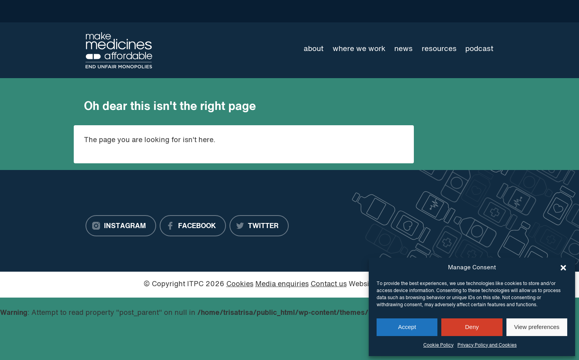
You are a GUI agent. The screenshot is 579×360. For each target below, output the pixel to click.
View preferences (537, 326)
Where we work (359, 49)
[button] (563, 268)
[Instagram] (121, 225)
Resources (439, 49)
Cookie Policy (438, 345)
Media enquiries (282, 284)
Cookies (239, 284)
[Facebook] (193, 225)
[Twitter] (259, 225)
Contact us (329, 284)
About (314, 49)
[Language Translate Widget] (465, 11)
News (403, 49)
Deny (472, 326)
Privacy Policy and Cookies (487, 345)
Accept (407, 326)
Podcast (479, 49)
